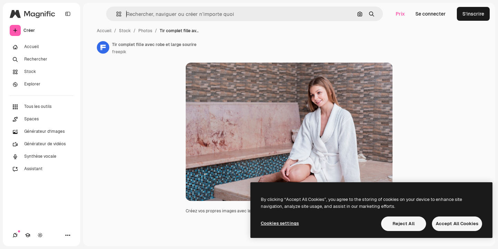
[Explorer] (41, 84)
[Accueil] (41, 47)
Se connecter (430, 14)
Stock (125, 31)
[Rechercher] (41, 59)
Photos (145, 31)
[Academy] (27, 235)
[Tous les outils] (41, 106)
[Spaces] (41, 119)
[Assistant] (41, 169)
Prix (400, 14)
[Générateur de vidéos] (41, 144)
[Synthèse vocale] (41, 156)
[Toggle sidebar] (67, 13)
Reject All (404, 224)
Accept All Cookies (457, 224)
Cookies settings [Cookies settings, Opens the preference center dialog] (280, 223)
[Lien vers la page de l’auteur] (103, 47)
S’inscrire (473, 14)
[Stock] (41, 71)
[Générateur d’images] (41, 131)
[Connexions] (15, 235)
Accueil (104, 31)
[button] (116, 14)
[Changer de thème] (40, 235)
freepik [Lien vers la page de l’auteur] (119, 52)
